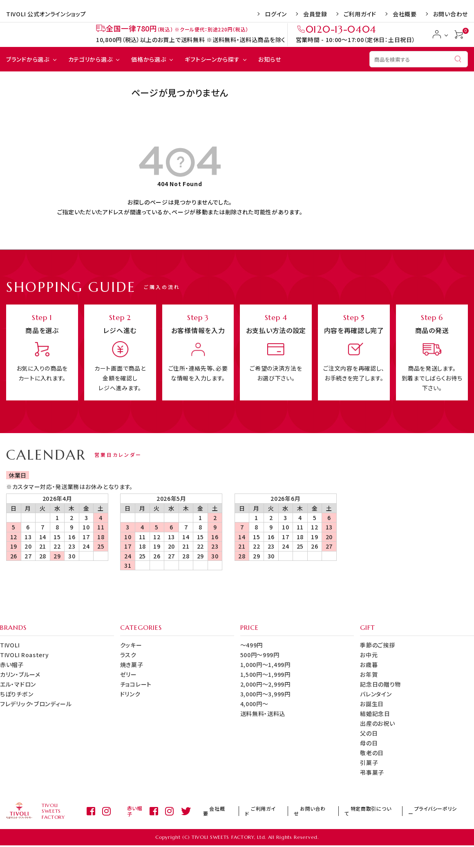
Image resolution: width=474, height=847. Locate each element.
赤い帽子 (12, 664)
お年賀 (369, 674)
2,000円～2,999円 (265, 684)
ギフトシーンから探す (212, 59)
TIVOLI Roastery (24, 655)
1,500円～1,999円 (265, 674)
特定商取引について (379, 811)
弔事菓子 (372, 772)
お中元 (369, 655)
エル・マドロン (18, 684)
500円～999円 (259, 655)
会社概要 (405, 14)
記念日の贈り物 (380, 684)
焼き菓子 (131, 664)
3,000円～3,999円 (265, 694)
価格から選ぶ (148, 59)
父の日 (369, 733)
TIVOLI (10, 645)
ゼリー (128, 674)
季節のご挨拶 (377, 645)
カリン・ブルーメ (20, 674)
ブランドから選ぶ (27, 59)
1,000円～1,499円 (265, 664)
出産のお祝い (377, 723)
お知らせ (269, 59)
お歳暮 (369, 664)
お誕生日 (372, 704)
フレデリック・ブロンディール (36, 704)
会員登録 (315, 14)
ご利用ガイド (360, 14)
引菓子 (369, 762)
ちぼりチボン (16, 694)
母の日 (369, 743)
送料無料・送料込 (263, 713)
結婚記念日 (375, 713)
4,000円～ (254, 704)
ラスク (128, 655)
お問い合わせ (450, 14)
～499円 (251, 645)
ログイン (276, 14)
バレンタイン (375, 694)
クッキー (131, 645)
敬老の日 (372, 753)
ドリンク (130, 694)
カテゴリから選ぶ (90, 59)
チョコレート (136, 684)
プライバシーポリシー (438, 811)
